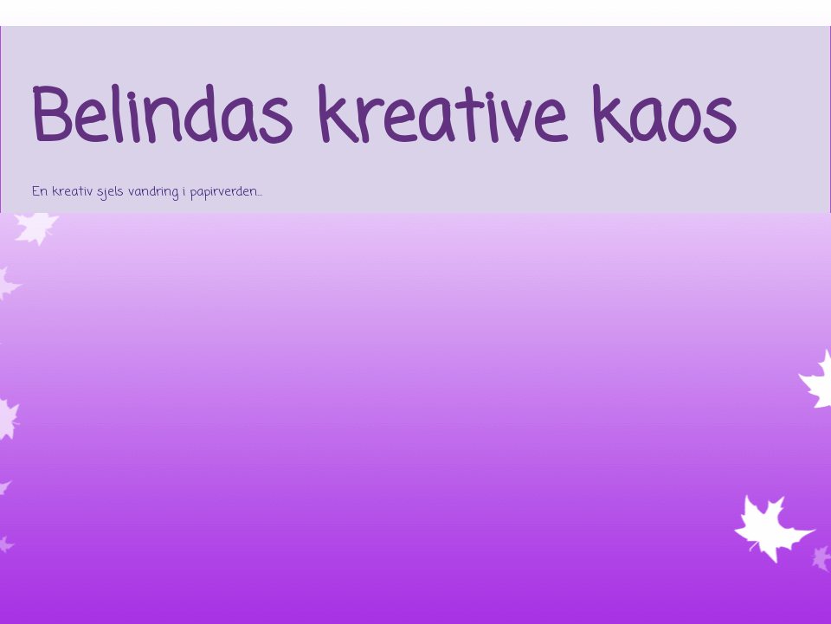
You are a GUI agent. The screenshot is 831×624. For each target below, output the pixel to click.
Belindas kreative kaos (383, 121)
